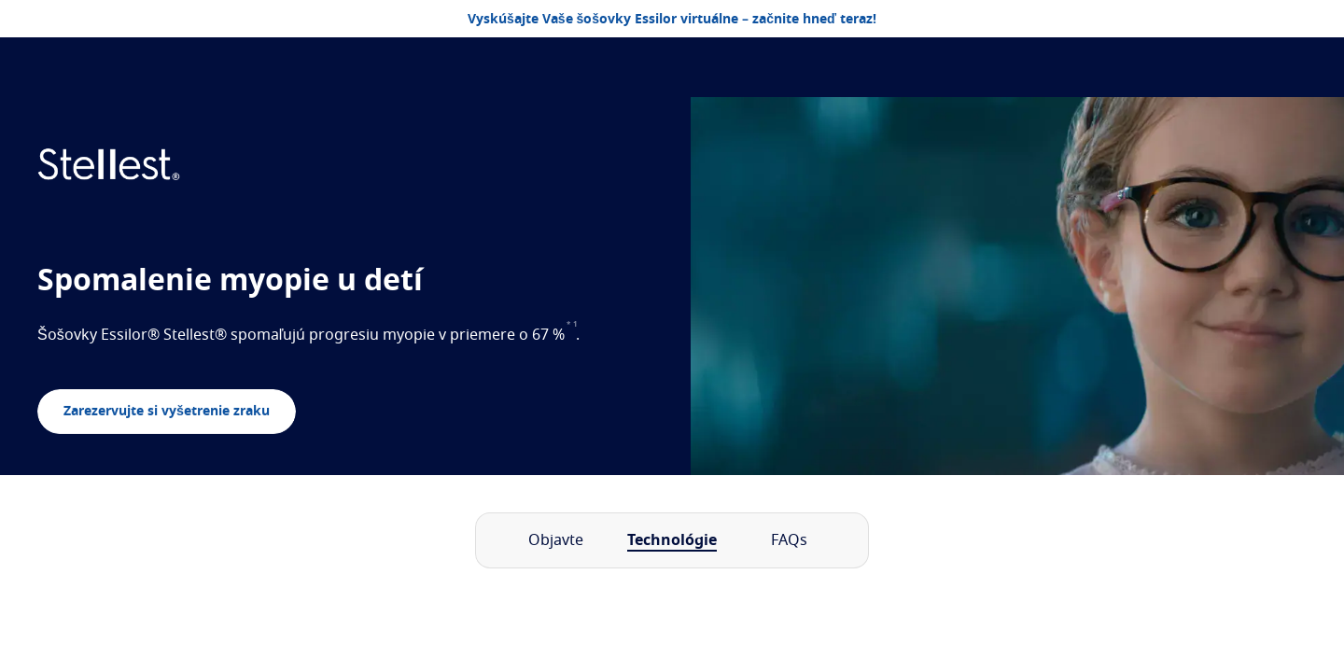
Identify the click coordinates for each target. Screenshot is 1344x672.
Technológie (672, 540)
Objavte (555, 540)
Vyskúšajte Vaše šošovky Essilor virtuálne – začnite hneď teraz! (672, 19)
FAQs (789, 540)
